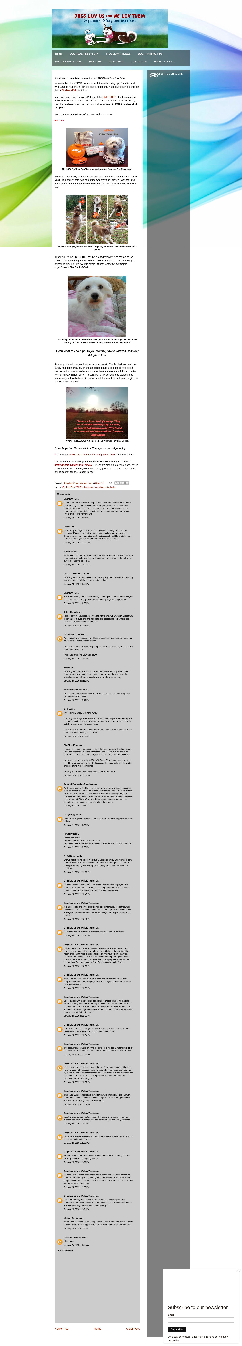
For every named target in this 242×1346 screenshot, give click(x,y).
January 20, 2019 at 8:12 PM (76, 681)
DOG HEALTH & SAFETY (83, 54)
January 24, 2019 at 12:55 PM (77, 1054)
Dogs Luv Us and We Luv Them (79, 881)
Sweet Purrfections (73, 689)
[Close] (238, 1269)
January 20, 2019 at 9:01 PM (76, 736)
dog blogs (99, 487)
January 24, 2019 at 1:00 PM (76, 1123)
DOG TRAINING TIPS (150, 54)
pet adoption (110, 487)
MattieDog (69, 551)
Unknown (68, 499)
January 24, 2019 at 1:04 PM (76, 1209)
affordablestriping (72, 1237)
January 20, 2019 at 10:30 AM (77, 565)
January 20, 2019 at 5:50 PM (76, 584)
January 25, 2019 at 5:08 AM (76, 1245)
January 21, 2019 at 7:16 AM (76, 806)
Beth (66, 709)
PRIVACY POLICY (164, 61)
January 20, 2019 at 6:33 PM (76, 603)
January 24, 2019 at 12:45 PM (77, 894)
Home (58, 54)
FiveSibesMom (71, 745)
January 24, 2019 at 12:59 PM (77, 1104)
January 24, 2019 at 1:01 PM (76, 1162)
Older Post (133, 1328)
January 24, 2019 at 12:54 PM (77, 1035)
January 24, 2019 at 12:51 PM (77, 988)
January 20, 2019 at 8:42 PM (76, 700)
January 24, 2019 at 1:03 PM (76, 1187)
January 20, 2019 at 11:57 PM (77, 775)
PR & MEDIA (116, 61)
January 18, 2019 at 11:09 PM (77, 542)
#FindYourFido (68, 487)
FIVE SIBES (109, 97)
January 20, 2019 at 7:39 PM (76, 625)
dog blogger (88, 487)
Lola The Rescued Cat (74, 573)
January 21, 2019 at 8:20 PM (76, 825)
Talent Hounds (71, 612)
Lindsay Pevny (71, 1218)
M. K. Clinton (70, 856)
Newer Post (62, 1328)
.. (73, 1241)
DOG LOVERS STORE (68, 61)
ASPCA (79, 487)
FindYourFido (69, 90)
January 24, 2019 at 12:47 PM (77, 919)
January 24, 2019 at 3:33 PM (76, 1228)
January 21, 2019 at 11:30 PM (77, 872)
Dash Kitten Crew (72, 634)
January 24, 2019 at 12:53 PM (77, 1016)
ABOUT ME (94, 61)
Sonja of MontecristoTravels (77, 784)
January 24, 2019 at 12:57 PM (77, 1082)
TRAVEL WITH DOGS (118, 54)
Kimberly (68, 834)
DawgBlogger (70, 814)
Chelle (67, 526)
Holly (66, 667)
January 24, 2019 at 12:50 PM (77, 966)
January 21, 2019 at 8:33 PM (76, 847)
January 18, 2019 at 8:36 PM (76, 518)
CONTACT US (139, 61)
